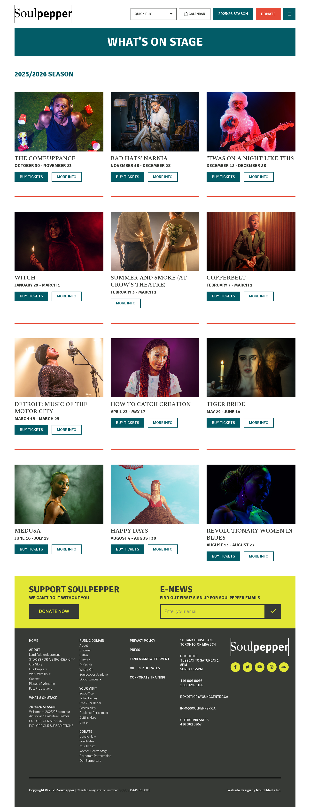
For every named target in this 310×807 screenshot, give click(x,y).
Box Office (86, 693)
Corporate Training (147, 677)
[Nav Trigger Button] (289, 14)
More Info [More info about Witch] (66, 296)
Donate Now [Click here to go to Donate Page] (54, 611)
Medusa (28, 531)
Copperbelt (226, 278)
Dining (83, 722)
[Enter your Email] (212, 611)
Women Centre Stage (93, 751)
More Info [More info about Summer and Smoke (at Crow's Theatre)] (125, 303)
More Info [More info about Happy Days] (162, 549)
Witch (25, 278)
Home (33, 640)
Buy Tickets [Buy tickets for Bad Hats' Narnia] (127, 177)
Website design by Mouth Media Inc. (254, 790)
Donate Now (87, 736)
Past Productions (40, 688)
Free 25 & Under (90, 703)
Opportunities (90, 679)
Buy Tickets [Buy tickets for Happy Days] (127, 549)
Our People (38, 669)
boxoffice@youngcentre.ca (204, 697)
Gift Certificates (145, 668)
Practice (84, 660)
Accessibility (87, 708)
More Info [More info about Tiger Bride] (258, 423)
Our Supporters (90, 760)
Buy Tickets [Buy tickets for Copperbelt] (223, 296)
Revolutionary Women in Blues (250, 534)
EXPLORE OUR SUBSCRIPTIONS (51, 726)
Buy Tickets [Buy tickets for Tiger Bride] (223, 423)
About (34, 650)
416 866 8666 (191, 681)
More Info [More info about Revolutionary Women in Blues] (258, 556)
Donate (268, 14)
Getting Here (87, 717)
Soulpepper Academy (93, 674)
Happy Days (129, 531)
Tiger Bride (226, 404)
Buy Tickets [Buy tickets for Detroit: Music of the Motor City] (31, 430)
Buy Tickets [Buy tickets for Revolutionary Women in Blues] (223, 556)
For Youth (85, 665)
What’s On (86, 669)
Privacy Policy (142, 640)
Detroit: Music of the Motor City (51, 408)
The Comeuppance (45, 158)
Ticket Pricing (88, 698)
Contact (34, 679)
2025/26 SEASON (233, 14)
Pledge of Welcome (42, 684)
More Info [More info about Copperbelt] (258, 296)
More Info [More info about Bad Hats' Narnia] (162, 177)
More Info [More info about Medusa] (66, 549)
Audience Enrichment (93, 713)
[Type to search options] (143, 14)
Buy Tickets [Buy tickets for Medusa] (31, 549)
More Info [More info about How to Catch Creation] (162, 423)
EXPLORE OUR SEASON (45, 721)
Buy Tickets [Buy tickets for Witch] (31, 296)
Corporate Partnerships (95, 756)
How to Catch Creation (151, 404)
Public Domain (91, 640)
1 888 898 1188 (191, 685)
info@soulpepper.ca (198, 708)
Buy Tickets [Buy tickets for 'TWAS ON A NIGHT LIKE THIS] (223, 177)
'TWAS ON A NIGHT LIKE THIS (250, 158)
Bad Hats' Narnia (139, 158)
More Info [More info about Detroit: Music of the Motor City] (66, 430)
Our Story (35, 664)
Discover (85, 650)
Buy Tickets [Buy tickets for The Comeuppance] (31, 177)
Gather (83, 655)
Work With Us (40, 674)
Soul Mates (86, 741)
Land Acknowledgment (44, 654)
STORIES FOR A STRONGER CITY (52, 659)
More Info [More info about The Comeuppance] (66, 177)
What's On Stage (43, 698)
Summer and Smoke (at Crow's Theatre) (149, 281)
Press (135, 650)
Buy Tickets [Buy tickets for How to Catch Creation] (127, 423)
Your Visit (88, 688)
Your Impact (87, 746)
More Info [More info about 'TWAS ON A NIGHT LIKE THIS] (258, 177)
